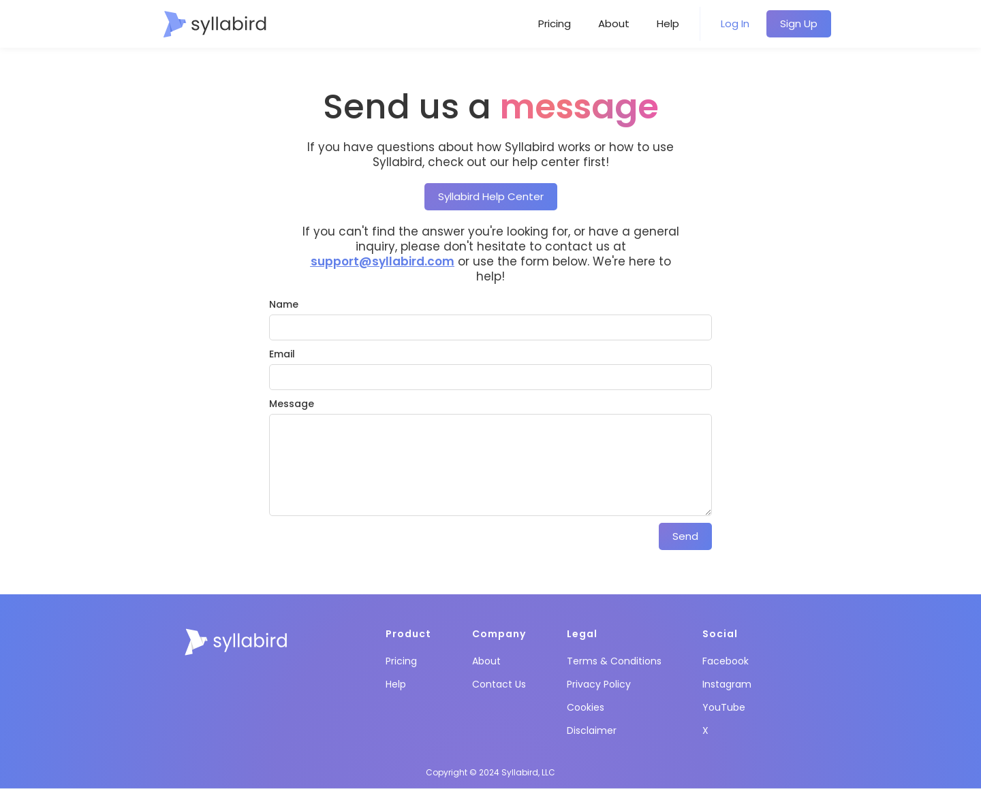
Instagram (726, 684)
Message (291, 403)
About (613, 23)
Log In (735, 23)
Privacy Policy (599, 684)
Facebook (725, 661)
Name (283, 304)
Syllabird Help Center (491, 196)
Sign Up (799, 23)
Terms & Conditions (614, 661)
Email (282, 354)
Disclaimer (592, 730)
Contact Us (499, 684)
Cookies (585, 707)
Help (668, 23)
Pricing (554, 23)
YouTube (723, 707)
